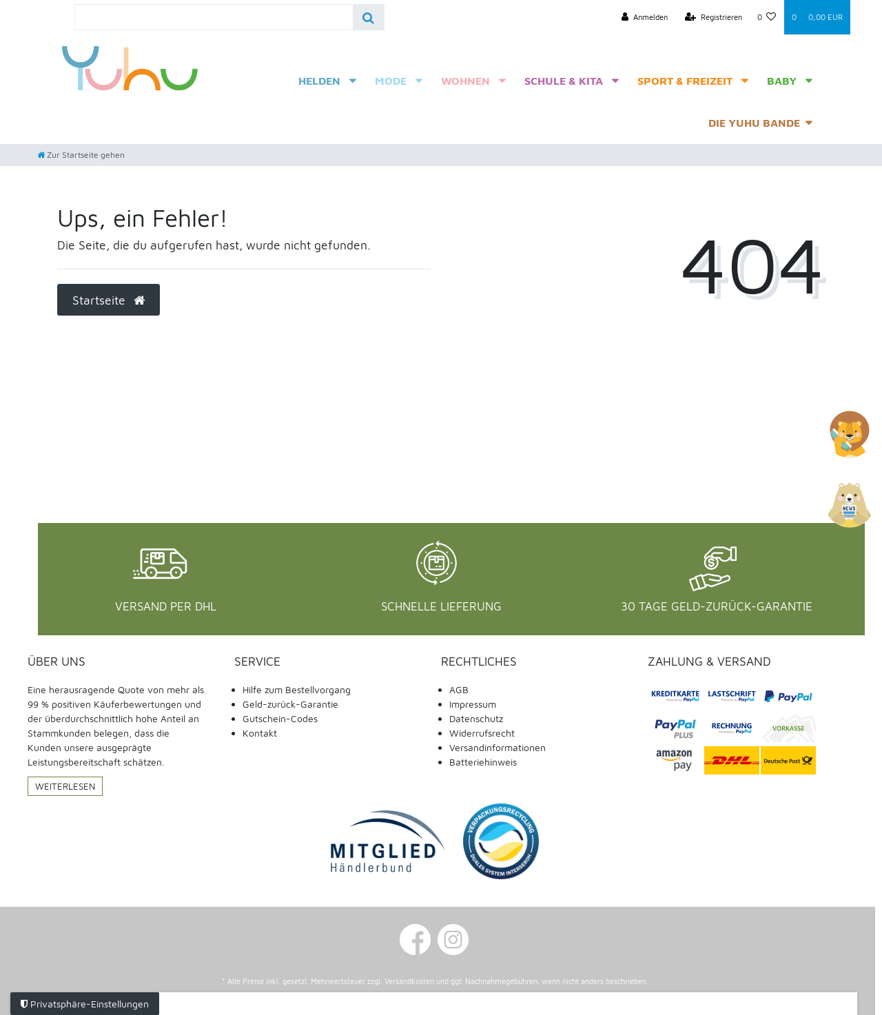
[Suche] (368, 17)
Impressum (472, 704)
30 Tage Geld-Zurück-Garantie (716, 606)
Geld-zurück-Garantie (290, 704)
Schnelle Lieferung (441, 606)
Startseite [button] (108, 300)
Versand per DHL (165, 606)
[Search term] (214, 17)
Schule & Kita (563, 80)
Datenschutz (476, 718)
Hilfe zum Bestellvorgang (297, 689)
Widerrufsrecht (482, 733)
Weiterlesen (65, 786)
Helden (319, 80)
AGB (459, 689)
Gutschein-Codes (280, 718)
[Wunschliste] (767, 17)
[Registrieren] (713, 17)
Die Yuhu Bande (754, 122)
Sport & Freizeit (684, 80)
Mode (391, 80)
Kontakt (260, 733)
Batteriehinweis (483, 762)
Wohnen (465, 80)
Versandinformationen (497, 747)
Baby (782, 80)
